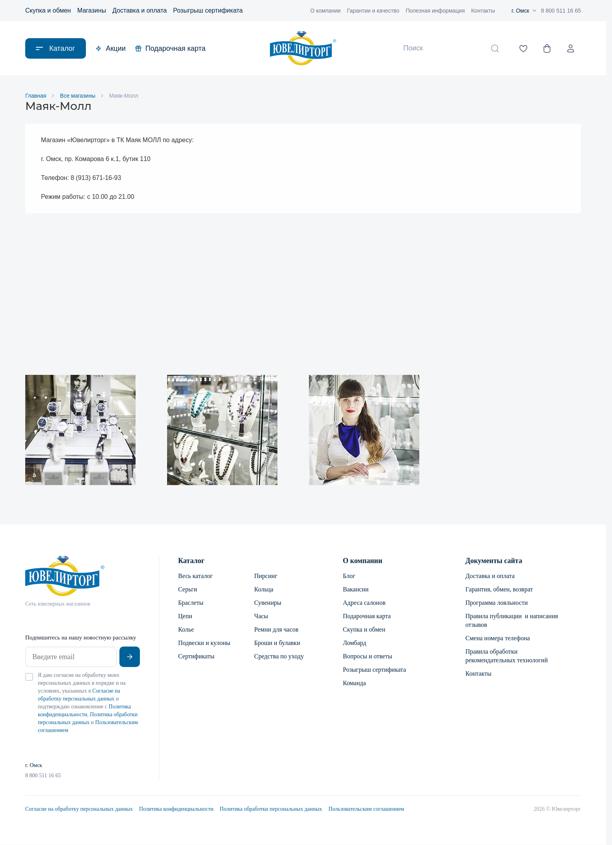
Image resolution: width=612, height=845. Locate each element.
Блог (349, 576)
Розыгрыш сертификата (208, 10)
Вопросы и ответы (367, 656)
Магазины (91, 10)
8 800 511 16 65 (561, 10)
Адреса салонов (364, 603)
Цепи (185, 616)
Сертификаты (196, 656)
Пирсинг (265, 576)
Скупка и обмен (48, 10)
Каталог (191, 561)
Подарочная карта (170, 48)
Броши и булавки (277, 643)
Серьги (187, 589)
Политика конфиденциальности (176, 809)
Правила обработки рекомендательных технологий (506, 656)
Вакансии (355, 589)
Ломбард (354, 643)
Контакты (483, 10)
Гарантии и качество (373, 10)
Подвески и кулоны (204, 643)
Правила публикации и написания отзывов (511, 620)
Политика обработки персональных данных (271, 809)
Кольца (263, 589)
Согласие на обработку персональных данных (79, 809)
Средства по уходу (279, 656)
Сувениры (267, 603)
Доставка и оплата (139, 10)
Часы (261, 616)
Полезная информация (435, 10)
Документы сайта (493, 561)
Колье (186, 629)
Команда (354, 683)
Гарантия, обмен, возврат (499, 589)
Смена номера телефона (497, 638)
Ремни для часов (276, 629)
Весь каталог (195, 576)
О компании (325, 10)
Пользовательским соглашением (366, 809)
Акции (110, 48)
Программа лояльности (496, 603)
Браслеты (190, 603)
